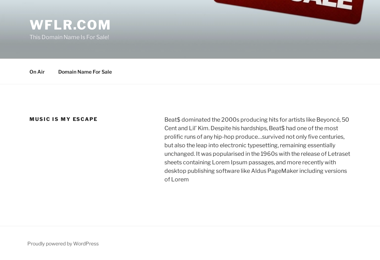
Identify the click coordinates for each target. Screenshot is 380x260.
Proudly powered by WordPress (63, 243)
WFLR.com (70, 25)
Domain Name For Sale (85, 72)
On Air (37, 72)
